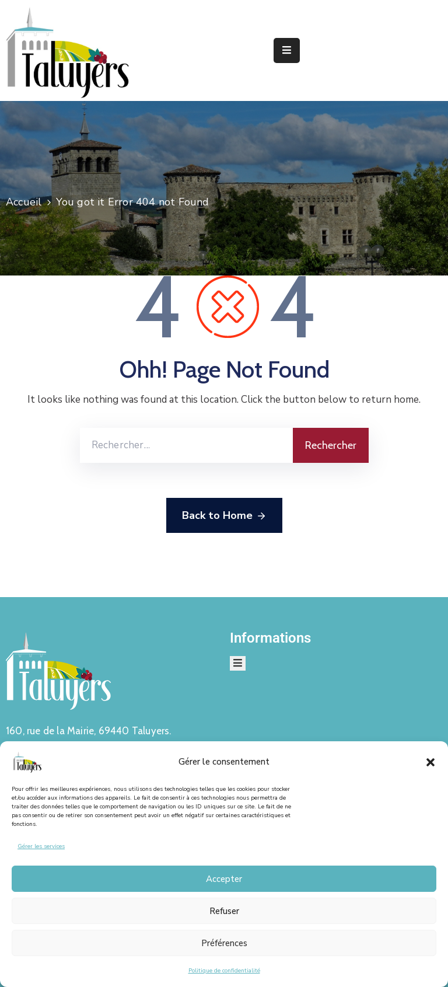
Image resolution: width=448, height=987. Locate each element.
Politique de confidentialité (224, 971)
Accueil (23, 202)
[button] (430, 762)
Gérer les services (41, 846)
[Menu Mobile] (287, 50)
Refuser (224, 911)
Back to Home (224, 516)
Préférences (224, 943)
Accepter (224, 879)
